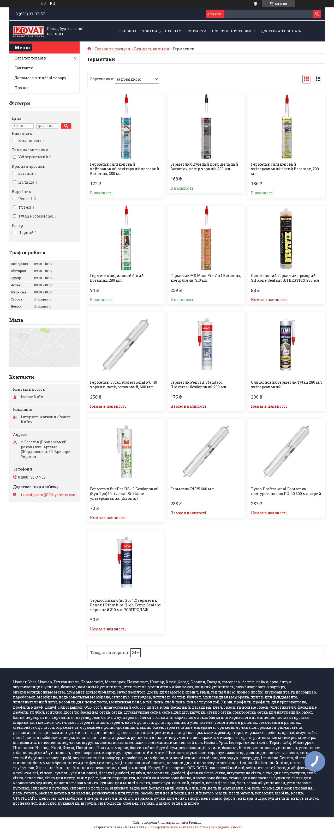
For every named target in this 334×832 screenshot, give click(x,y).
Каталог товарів (30, 58)
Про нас (173, 31)
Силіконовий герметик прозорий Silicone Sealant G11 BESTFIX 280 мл (285, 278)
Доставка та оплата (281, 31)
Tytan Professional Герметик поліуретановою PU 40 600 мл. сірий (286, 491)
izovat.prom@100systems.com (49, 494)
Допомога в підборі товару (40, 77)
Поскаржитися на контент (170, 827)
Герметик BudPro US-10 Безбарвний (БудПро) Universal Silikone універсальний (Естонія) (124, 494)
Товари (149, 31)
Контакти (196, 31)
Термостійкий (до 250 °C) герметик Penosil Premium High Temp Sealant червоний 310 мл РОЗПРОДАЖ (125, 605)
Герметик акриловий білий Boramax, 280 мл (117, 278)
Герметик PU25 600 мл (192, 489)
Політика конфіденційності (218, 827)
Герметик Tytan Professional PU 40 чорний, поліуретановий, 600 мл (123, 384)
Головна (128, 31)
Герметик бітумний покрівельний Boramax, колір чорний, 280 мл (204, 166)
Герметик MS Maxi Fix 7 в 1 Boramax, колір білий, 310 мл (205, 278)
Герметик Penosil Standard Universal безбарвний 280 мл (198, 384)
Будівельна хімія (151, 49)
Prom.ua (195, 822)
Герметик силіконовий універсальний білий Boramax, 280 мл (285, 169)
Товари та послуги (112, 49)
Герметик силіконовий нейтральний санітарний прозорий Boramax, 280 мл (124, 169)
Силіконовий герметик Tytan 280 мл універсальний (286, 384)
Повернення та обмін (233, 31)
